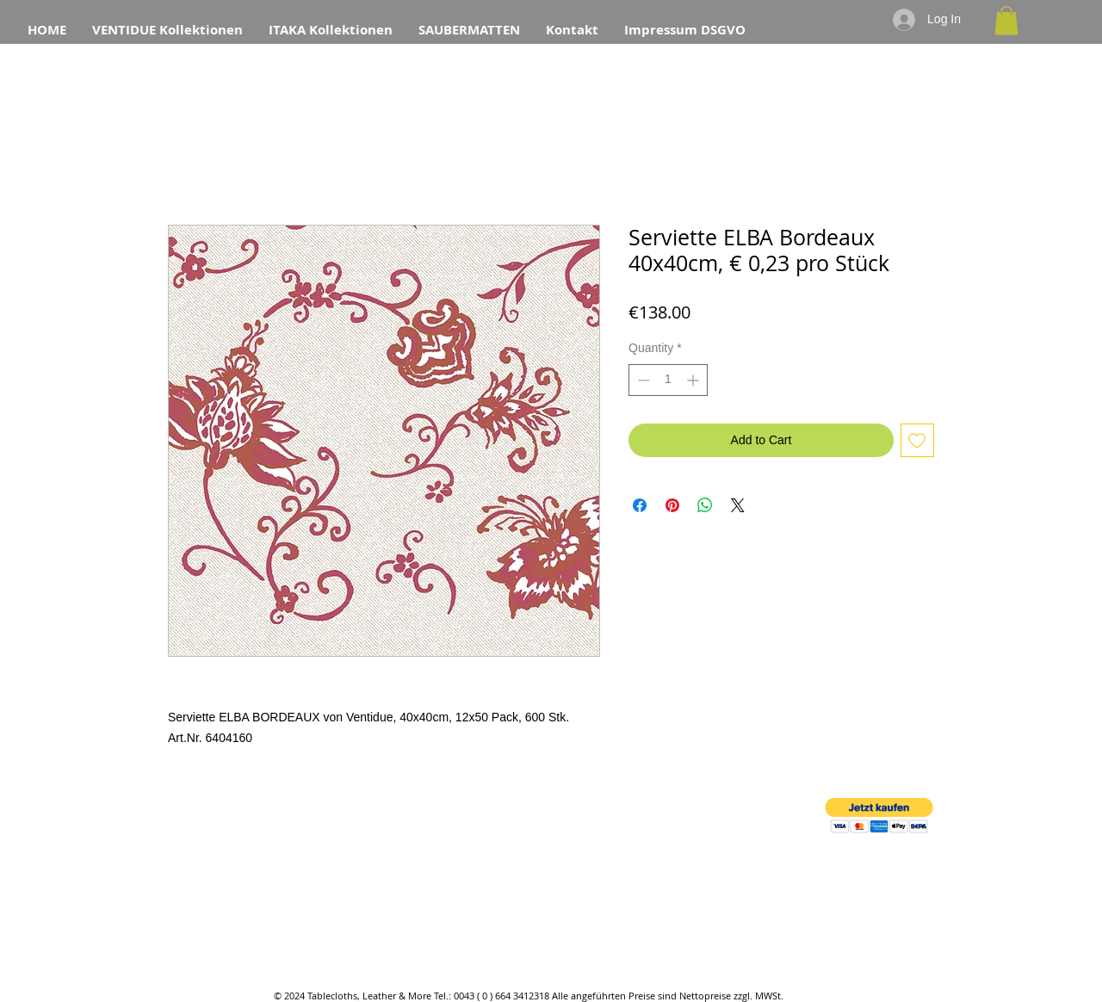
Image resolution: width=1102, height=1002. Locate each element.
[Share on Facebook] (639, 505)
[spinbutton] (668, 380)
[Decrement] (642, 380)
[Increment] (694, 380)
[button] (1006, 20)
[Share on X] (737, 505)
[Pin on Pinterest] (672, 505)
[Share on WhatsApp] (705, 505)
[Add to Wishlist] (917, 440)
